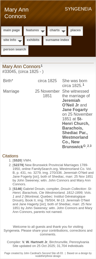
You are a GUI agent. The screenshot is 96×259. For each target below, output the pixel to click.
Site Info (9, 40)
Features (32, 30)
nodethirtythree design (48, 256)
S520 (17, 160)
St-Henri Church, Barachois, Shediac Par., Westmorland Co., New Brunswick (75, 133)
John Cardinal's (32, 253)
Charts (55, 30)
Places (75, 30)
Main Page (11, 30)
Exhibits (33, 40)
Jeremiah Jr (71, 102)
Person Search (14, 49)
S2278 (18, 165)
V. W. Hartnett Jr (34, 242)
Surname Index (57, 40)
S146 (17, 189)
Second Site (49, 253)
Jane (75, 109)
